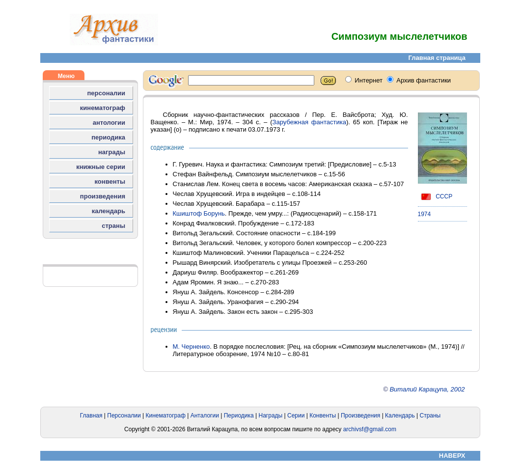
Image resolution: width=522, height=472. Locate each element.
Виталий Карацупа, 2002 (427, 389)
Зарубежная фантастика (309, 122)
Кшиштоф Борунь (199, 213)
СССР (435, 196)
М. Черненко (191, 346)
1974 (424, 214)
